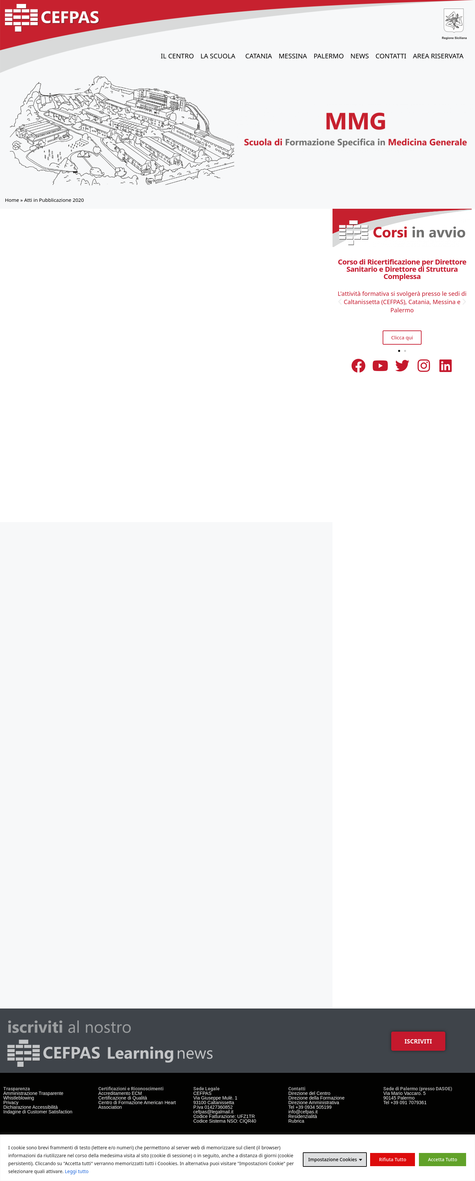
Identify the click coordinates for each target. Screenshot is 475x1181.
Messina (293, 55)
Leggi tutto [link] (77, 1171)
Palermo (329, 55)
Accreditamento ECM (120, 1093)
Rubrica (296, 1121)
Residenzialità (302, 1116)
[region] (237, 1157)
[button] (340, 301)
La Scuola (220, 55)
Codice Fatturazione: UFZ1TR (224, 1116)
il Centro (177, 55)
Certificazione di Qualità (122, 1098)
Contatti (390, 55)
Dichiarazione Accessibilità (30, 1107)
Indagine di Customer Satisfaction (37, 1111)
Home (12, 200)
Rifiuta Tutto (392, 1159)
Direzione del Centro (309, 1093)
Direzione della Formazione (316, 1098)
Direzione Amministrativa (313, 1102)
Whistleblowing (18, 1098)
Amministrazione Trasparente (33, 1093)
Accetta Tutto (442, 1159)
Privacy (10, 1102)
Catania (258, 55)
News (359, 55)
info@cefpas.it (303, 1111)
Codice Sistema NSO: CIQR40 (224, 1121)
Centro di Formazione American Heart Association (137, 1105)
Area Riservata (440, 55)
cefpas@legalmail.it (213, 1111)
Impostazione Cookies (332, 1159)
